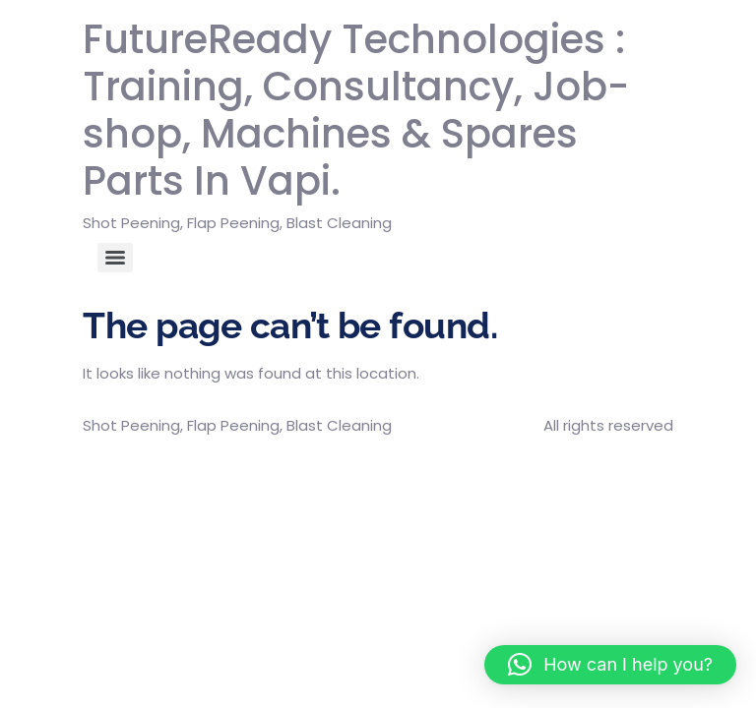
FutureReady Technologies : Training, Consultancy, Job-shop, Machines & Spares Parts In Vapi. (356, 110)
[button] (610, 664)
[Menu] (115, 257)
